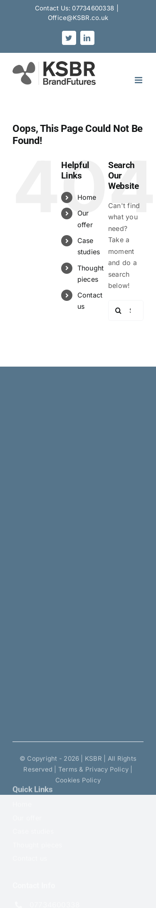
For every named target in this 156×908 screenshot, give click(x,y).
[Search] (118, 310)
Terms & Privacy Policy (93, 771)
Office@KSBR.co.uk (78, 18)
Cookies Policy (78, 782)
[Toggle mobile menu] (139, 80)
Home (87, 197)
